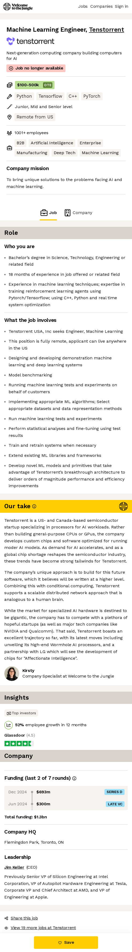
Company (77, 212)
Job (48, 212)
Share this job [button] (21, 918)
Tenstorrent (106, 29)
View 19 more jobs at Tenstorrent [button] (40, 927)
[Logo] (18, 6)
